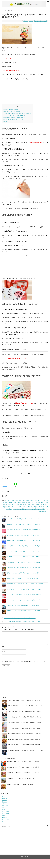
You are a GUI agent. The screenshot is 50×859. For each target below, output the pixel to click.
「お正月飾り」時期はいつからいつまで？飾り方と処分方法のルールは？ (24, 529)
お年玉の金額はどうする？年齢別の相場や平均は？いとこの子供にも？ (24, 562)
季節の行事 (37, 21)
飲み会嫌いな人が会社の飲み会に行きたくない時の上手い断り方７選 (23, 610)
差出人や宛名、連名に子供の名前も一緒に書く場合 (18, 113)
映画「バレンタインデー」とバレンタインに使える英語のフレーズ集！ (24, 600)
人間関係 (4, 798)
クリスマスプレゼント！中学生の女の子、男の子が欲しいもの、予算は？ (24, 589)
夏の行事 (4, 802)
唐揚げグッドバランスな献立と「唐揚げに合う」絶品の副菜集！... (24, 739)
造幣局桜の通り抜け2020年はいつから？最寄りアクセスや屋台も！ (23, 772)
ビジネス (25, 21)
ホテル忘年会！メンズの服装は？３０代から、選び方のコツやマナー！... (25, 750)
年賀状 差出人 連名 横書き (37, 509)
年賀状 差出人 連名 (42, 504)
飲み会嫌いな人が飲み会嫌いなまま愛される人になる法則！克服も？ (23, 605)
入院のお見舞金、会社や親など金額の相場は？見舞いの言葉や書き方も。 (24, 546)
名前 (3, 646)
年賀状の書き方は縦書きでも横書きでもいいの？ (15, 117)
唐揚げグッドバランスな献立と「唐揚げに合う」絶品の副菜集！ (22, 784)
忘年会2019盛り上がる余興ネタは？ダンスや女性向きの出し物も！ (23, 578)
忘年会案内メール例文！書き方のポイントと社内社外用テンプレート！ (24, 524)
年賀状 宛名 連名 (9, 500)
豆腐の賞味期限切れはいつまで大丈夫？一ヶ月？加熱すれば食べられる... (25, 705)
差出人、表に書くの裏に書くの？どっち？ (13, 119)
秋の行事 (4, 817)
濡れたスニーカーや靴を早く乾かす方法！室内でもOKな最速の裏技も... (25, 744)
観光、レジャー (6, 819)
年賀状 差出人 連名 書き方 (21, 509)
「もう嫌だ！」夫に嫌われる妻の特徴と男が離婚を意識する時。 (18, 618)
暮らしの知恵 (43, 21)
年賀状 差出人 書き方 (29, 502)
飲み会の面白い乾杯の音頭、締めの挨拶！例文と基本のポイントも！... (25, 711)
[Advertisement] (25, 93)
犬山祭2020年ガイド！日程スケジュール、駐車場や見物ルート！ (22, 778)
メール (4, 651)
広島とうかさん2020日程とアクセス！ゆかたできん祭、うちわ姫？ (23, 761)
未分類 (4, 815)
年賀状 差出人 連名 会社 (10, 507)
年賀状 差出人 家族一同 (16, 502)
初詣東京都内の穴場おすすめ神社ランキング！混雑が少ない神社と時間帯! (25, 583)
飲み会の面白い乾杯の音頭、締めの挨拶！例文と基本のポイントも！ (23, 535)
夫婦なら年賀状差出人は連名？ (11, 109)
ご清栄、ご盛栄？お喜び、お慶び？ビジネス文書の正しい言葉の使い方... (25, 700)
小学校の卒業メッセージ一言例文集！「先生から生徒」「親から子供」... (25, 733)
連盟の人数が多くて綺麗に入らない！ (15, 115)
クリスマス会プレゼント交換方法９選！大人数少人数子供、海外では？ (24, 594)
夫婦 (3, 803)
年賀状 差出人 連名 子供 (26, 507)
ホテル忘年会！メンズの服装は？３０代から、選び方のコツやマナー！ (24, 519)
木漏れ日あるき (26, 856)
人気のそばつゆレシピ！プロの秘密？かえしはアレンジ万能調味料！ (23, 767)
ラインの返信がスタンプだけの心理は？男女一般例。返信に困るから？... (25, 717)
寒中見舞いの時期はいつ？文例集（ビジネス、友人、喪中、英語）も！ (24, 540)
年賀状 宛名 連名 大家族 (22, 500)
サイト (3, 656)
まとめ (5, 121)
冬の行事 (31, 21)
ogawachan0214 (43, 511)
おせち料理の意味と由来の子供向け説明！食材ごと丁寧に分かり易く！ (24, 567)
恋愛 (3, 807)
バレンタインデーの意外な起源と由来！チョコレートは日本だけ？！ (23, 551)
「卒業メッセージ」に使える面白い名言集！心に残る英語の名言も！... (25, 728)
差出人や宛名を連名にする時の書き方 (12, 111)
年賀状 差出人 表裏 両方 (14, 504)
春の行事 (4, 809)
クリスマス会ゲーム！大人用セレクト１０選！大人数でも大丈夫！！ (23, 556)
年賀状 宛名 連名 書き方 (37, 500)
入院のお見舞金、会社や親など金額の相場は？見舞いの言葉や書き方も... (25, 722)
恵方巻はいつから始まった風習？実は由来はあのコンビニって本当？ (23, 573)
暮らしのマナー (6, 811)
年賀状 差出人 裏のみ (29, 504)
